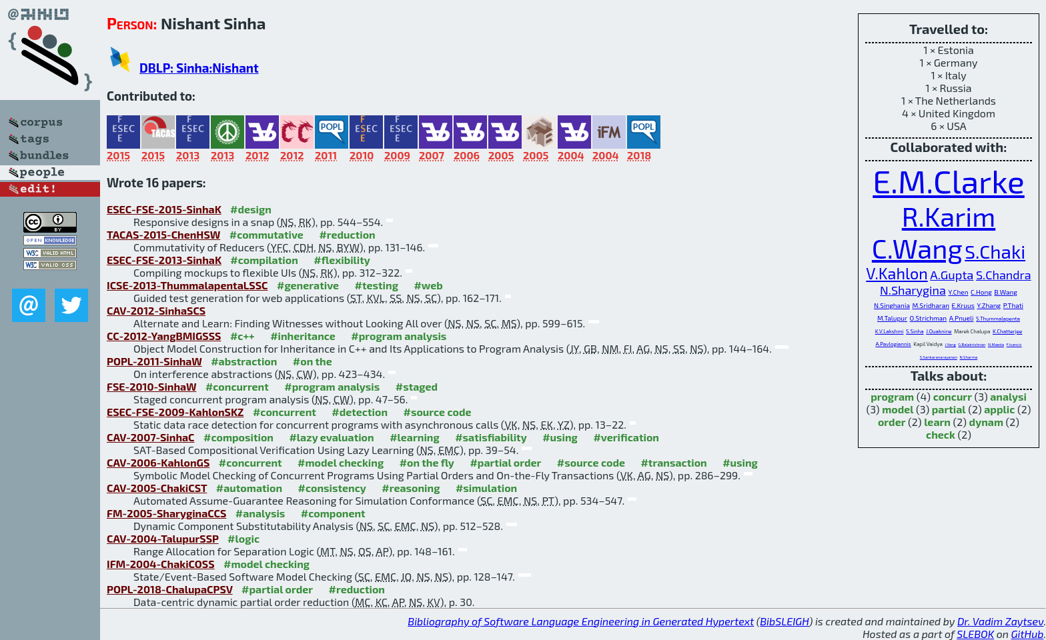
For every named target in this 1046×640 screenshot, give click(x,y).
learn (937, 421)
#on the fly (427, 462)
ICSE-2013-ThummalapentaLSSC (187, 285)
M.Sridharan (930, 305)
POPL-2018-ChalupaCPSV (170, 589)
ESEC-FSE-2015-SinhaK (164, 209)
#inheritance (303, 335)
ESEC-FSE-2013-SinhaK (164, 259)
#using (560, 437)
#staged (417, 386)
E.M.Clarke (949, 180)
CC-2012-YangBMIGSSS (164, 335)
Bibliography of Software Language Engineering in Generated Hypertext (581, 621)
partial (949, 409)
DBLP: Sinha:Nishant (199, 67)
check (940, 434)
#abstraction (244, 361)
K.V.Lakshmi (889, 331)
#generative (308, 285)
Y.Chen (958, 292)
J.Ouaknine (938, 331)
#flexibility (342, 259)
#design (251, 209)
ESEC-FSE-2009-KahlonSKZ (175, 411)
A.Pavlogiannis (893, 344)
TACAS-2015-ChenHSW (163, 234)
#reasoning (411, 487)
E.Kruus (963, 305)
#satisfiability (491, 437)
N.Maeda (996, 344)
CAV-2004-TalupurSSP (163, 538)
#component (333, 513)
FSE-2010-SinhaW (151, 386)
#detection (360, 411)
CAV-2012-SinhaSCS (156, 310)
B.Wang (1005, 292)
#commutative (266, 234)
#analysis (260, 513)
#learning (415, 437)
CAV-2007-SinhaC (151, 437)
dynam (986, 421)
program (892, 396)
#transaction (673, 462)
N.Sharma (968, 357)
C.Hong (981, 292)
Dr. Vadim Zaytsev (1000, 621)
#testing (376, 285)
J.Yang (950, 344)
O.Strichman (928, 318)
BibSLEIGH (784, 621)
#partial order (505, 462)
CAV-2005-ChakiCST (157, 487)
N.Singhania (892, 305)
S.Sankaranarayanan (938, 357)
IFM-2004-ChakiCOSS (161, 563)
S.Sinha (914, 331)
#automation (249, 487)
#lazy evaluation (331, 437)
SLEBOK (975, 633)
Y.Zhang (989, 305)
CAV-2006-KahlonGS (158, 462)
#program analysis (398, 335)
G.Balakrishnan (971, 344)
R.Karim (948, 216)
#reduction (347, 234)
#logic (243, 538)
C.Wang (917, 248)
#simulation (486, 487)
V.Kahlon (896, 273)
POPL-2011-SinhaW (154, 361)
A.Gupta (951, 274)
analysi (1008, 396)
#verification (626, 437)
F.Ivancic (1014, 344)
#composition (238, 437)
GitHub (1027, 633)
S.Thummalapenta (998, 318)
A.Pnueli (961, 318)
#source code (438, 411)
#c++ (242, 335)
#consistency (332, 487)
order (892, 421)
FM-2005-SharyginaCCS (166, 513)
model (897, 409)
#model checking (341, 462)
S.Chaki (995, 251)
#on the (312, 361)
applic (999, 409)
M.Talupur (892, 318)
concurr (952, 396)
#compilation (264, 259)
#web (428, 285)
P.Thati (1013, 305)
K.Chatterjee (1007, 331)
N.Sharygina (913, 290)
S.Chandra (1003, 274)
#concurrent (237, 386)
